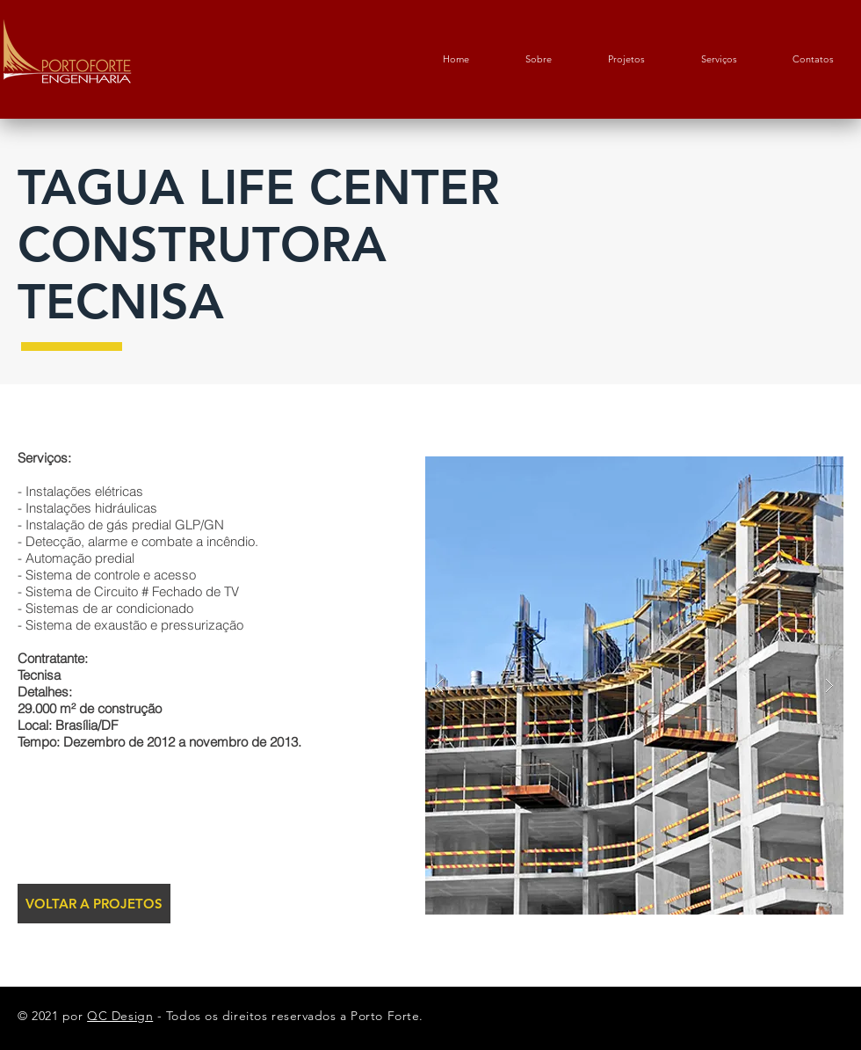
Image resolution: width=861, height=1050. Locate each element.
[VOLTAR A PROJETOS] (94, 903)
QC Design (120, 1016)
